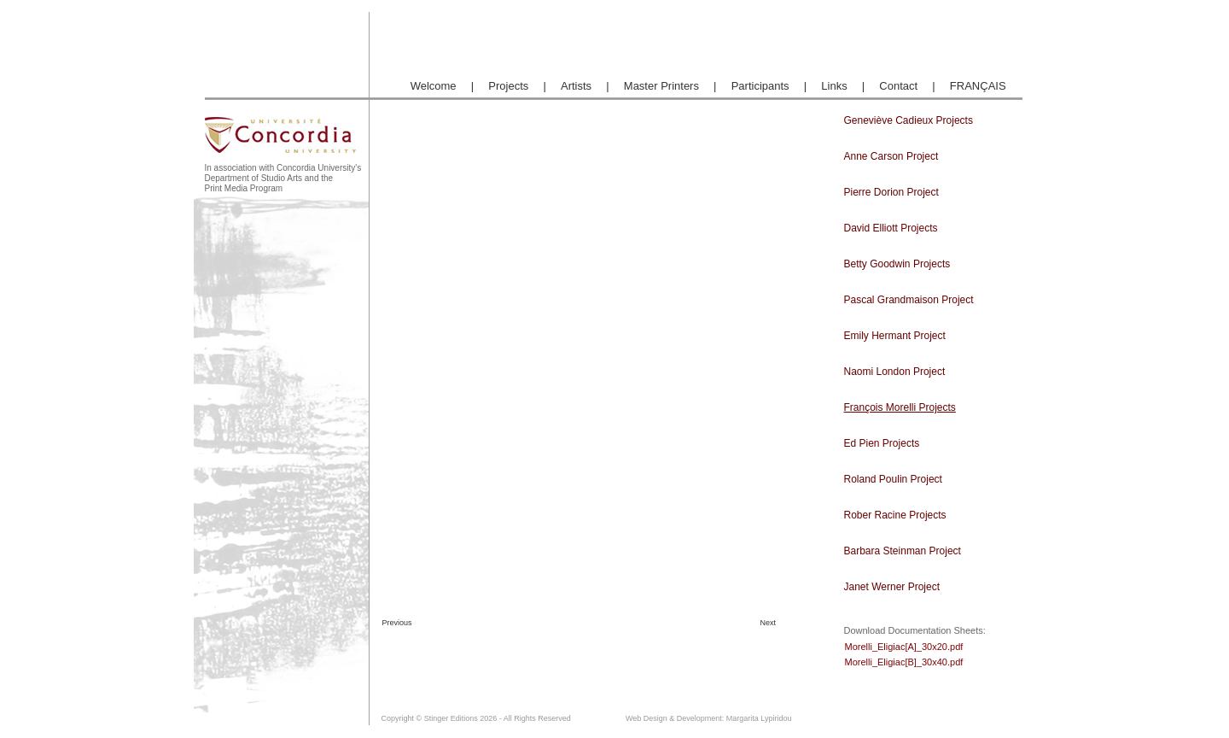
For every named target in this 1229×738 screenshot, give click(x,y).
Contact (898, 85)
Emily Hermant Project (895, 336)
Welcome (434, 85)
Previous (395, 622)
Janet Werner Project (892, 587)
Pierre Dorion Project (891, 192)
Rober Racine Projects (895, 515)
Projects (508, 85)
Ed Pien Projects (882, 443)
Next (768, 622)
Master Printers (661, 85)
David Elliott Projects (891, 228)
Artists (576, 85)
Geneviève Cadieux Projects (908, 120)
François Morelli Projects (900, 407)
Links (834, 85)
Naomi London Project (895, 372)
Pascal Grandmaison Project (909, 300)
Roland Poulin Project (893, 479)
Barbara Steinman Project (902, 551)
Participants (760, 85)
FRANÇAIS (978, 85)
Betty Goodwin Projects (897, 264)
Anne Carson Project (891, 156)
